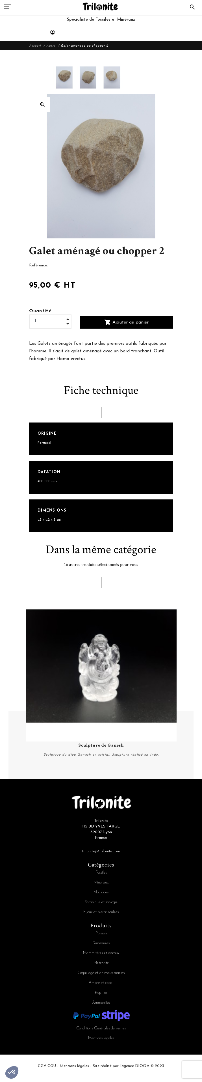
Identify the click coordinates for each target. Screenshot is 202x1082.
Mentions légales (101, 1038)
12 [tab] (131, 780)
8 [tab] (97, 780)
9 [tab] (105, 780)
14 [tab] (148, 780)
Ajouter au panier (126, 322)
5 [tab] (71, 780)
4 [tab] (63, 780)
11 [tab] (122, 780)
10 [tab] (114, 780)
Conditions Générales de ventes (101, 1028)
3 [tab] (54, 780)
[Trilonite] (101, 18)
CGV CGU (47, 1066)
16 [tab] (165, 780)
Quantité (40, 311)
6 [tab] (80, 780)
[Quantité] (50, 321)
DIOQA (142, 1066)
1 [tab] (37, 780)
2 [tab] (46, 780)
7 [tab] (88, 780)
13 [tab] (139, 780)
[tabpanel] (101, 682)
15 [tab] (156, 780)
